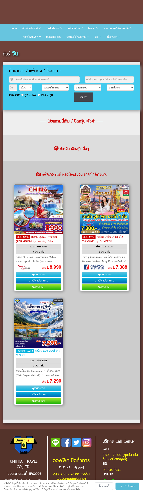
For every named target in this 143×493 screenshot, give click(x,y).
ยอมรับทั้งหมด (127, 486)
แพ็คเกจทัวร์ (74, 28)
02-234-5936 (111, 469)
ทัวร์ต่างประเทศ (30, 28)
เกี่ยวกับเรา (112, 37)
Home (14, 28)
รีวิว (96, 37)
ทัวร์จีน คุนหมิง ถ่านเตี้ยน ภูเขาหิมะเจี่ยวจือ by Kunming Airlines (36, 239)
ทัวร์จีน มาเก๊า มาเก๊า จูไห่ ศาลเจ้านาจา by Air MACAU (102, 239)
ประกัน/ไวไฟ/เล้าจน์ (76, 37)
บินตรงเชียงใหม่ (53, 37)
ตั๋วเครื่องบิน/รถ (30, 37)
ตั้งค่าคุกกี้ (104, 486)
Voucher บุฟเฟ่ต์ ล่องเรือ (116, 28)
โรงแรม (91, 28)
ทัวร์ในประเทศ (52, 28)
